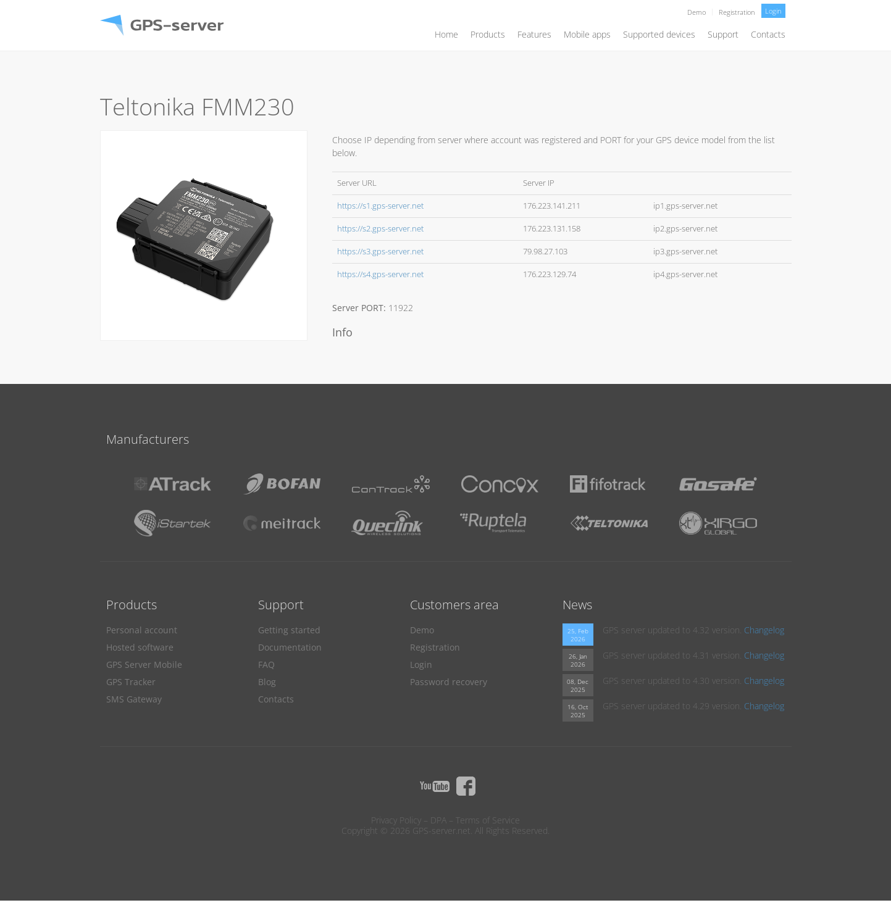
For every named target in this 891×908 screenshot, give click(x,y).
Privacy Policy (396, 820)
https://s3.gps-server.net (380, 251)
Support (723, 34)
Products (488, 34)
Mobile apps (587, 34)
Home (446, 34)
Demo (696, 12)
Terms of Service (488, 820)
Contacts (768, 34)
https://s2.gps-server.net (380, 228)
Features (534, 34)
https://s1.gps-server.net (380, 206)
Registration (737, 12)
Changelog (764, 630)
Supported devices (659, 34)
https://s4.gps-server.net (380, 274)
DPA (438, 820)
